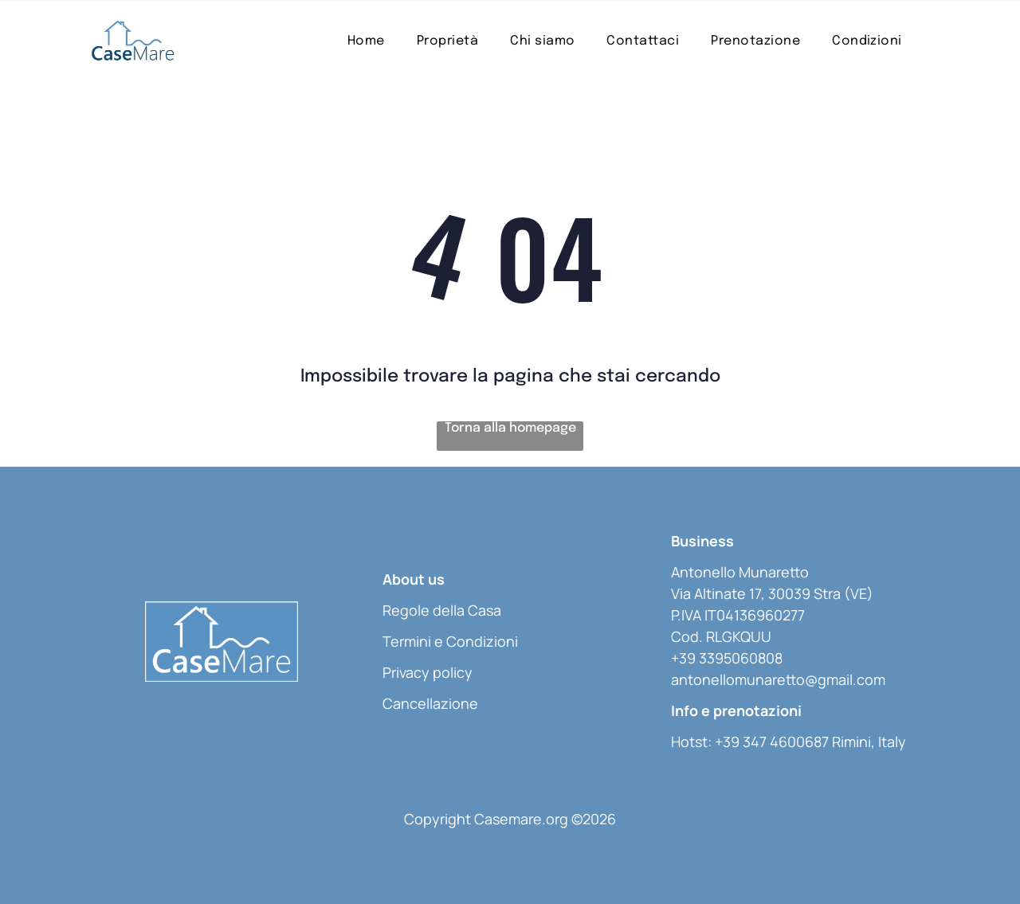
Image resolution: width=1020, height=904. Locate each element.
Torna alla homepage (510, 428)
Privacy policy (427, 672)
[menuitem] (366, 41)
